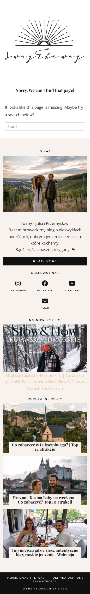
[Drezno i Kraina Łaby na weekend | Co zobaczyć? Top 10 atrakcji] (45, 480)
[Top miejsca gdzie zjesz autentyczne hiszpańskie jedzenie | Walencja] (45, 533)
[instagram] (18, 286)
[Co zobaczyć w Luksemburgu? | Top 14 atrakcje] (45, 428)
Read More (45, 261)
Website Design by (45, 588)
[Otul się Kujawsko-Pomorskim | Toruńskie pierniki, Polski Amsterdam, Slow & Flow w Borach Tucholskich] (45, 348)
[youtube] (72, 286)
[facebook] (44, 286)
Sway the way (32, 577)
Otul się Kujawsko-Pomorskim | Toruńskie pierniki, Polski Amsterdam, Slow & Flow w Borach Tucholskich (45, 381)
